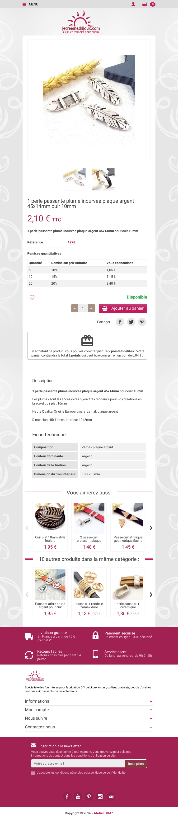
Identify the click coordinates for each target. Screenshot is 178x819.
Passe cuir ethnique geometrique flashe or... (128, 541)
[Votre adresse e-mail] (78, 764)
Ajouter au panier (121, 308)
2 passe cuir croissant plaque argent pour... (89, 541)
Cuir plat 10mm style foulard (50, 539)
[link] (120, 322)
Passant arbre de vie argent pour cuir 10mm (50, 607)
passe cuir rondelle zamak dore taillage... (89, 607)
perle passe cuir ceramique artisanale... (128, 607)
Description (43, 381)
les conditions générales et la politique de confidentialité (88, 773)
